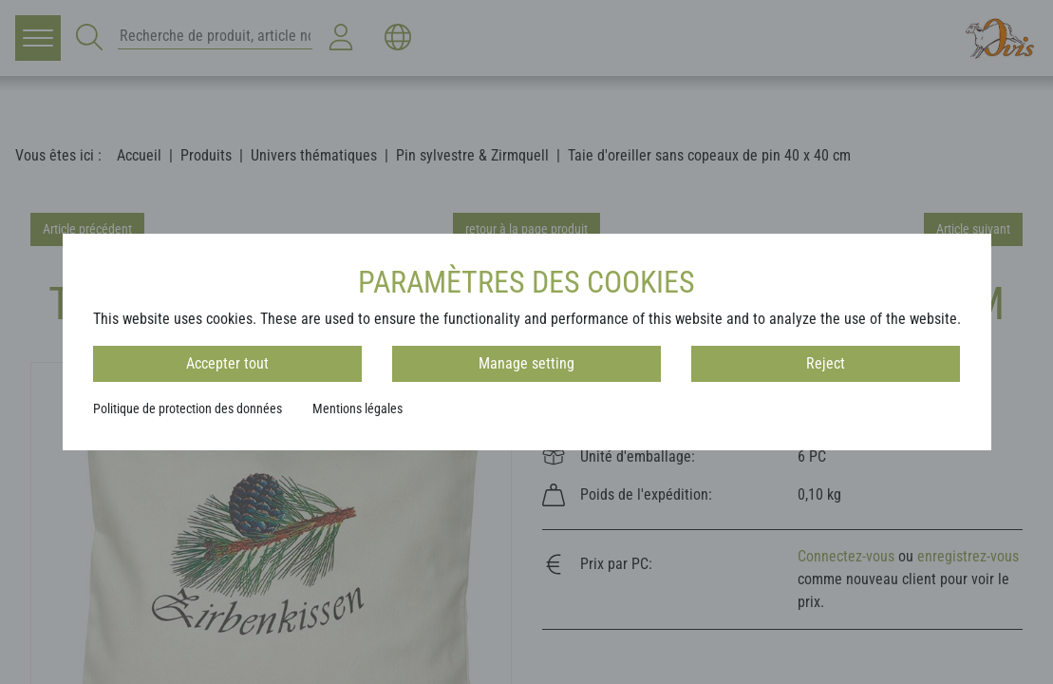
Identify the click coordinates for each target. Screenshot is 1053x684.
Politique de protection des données (187, 408)
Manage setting (526, 363)
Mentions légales (357, 408)
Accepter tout (227, 363)
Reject (825, 363)
